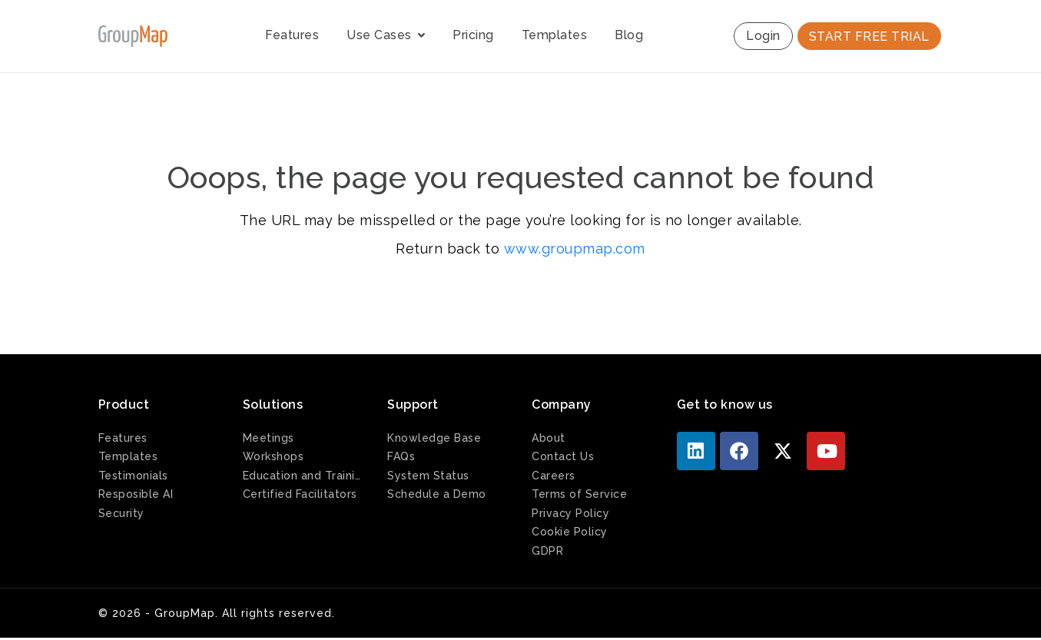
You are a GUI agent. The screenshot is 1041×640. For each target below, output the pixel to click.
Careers (553, 475)
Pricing (473, 35)
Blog (629, 35)
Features (292, 35)
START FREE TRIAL (869, 36)
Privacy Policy (570, 513)
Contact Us (563, 456)
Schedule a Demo (436, 494)
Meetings (268, 438)
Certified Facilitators (300, 494)
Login (763, 35)
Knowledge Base (434, 438)
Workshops (273, 456)
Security (121, 513)
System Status (428, 475)
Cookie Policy (570, 532)
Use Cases (385, 35)
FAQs (401, 456)
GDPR (547, 551)
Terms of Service (579, 494)
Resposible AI (136, 494)
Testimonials (133, 475)
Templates (555, 35)
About (548, 438)
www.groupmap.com (574, 248)
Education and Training (303, 475)
